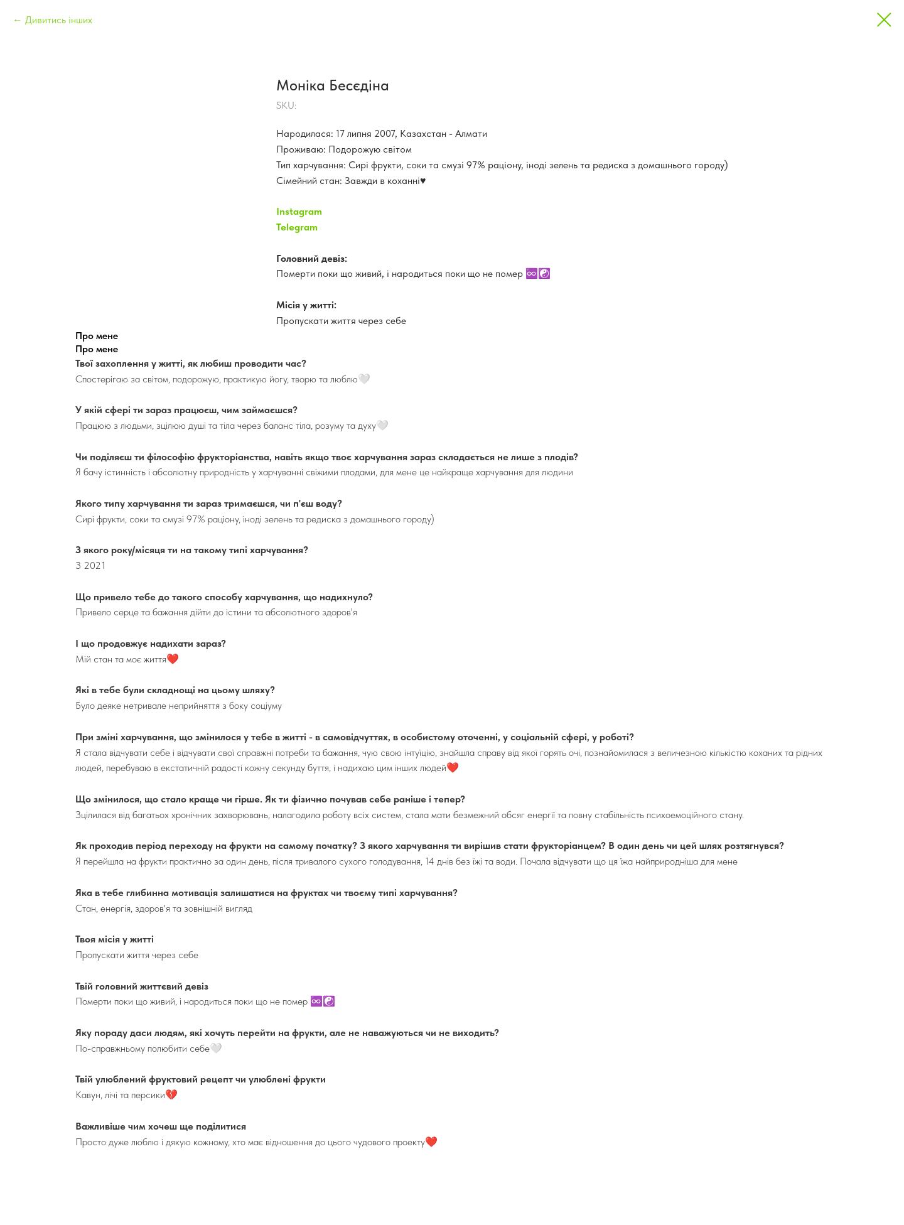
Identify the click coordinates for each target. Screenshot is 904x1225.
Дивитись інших (58, 20)
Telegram (297, 227)
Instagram (299, 211)
